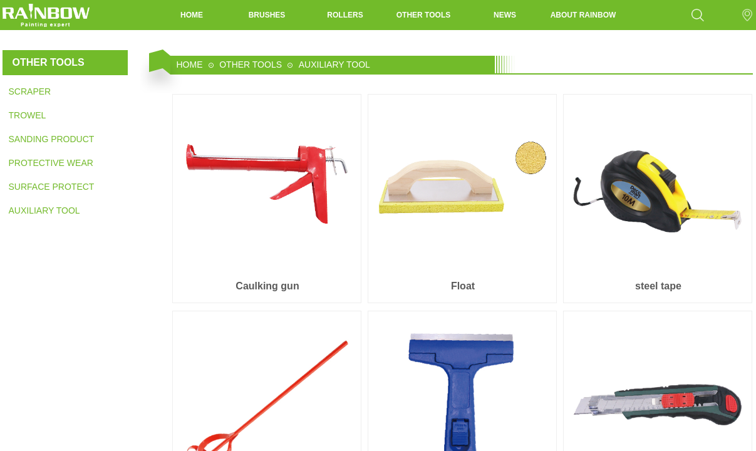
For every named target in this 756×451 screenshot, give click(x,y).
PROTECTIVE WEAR (51, 163)
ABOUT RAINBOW (583, 15)
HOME (191, 15)
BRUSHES (267, 15)
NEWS (505, 15)
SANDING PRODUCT (51, 139)
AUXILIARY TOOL (44, 210)
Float (463, 286)
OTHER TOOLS (423, 15)
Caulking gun (267, 286)
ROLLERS (345, 15)
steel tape (658, 286)
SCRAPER (30, 91)
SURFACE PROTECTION (51, 187)
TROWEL (27, 115)
